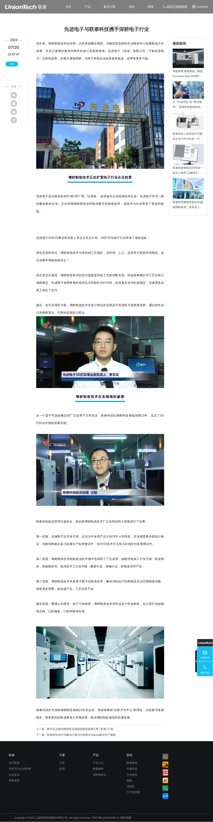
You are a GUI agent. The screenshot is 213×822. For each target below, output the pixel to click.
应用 (62, 768)
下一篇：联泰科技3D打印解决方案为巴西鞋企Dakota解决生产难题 (76, 734)
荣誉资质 (14, 780)
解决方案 (109, 6)
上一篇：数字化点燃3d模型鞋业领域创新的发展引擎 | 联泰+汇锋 (74, 729)
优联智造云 (99, 774)
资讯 (132, 6)
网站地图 (126, 817)
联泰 (151, 6)
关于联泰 (14, 762)
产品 (87, 6)
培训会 (130, 786)
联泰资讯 (131, 762)
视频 (129, 780)
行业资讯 (131, 774)
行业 (62, 762)
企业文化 (14, 774)
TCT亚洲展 (133, 792)
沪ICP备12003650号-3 (105, 817)
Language (202, 6)
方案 (62, 755)
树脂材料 (98, 768)
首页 (68, 6)
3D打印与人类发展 (20, 768)
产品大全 (98, 762)
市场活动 (131, 768)
